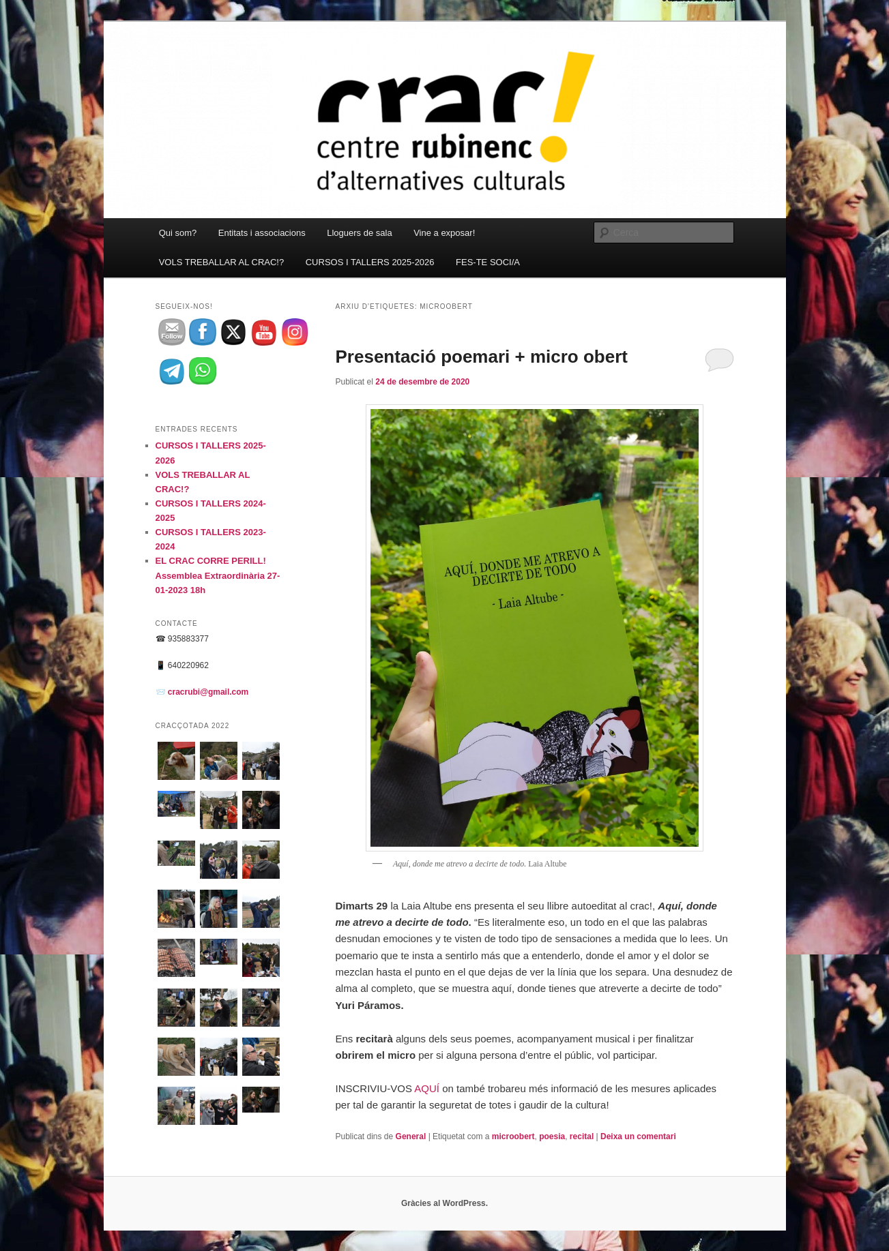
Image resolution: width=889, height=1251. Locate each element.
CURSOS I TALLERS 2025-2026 (370, 262)
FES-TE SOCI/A (488, 262)
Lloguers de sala (359, 233)
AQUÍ (426, 1088)
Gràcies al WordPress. (444, 1203)
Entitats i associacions (262, 233)
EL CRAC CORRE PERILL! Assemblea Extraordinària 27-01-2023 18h (218, 575)
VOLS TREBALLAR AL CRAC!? (222, 262)
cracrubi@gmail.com (208, 692)
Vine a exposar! (444, 233)
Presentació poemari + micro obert (482, 356)
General (411, 1136)
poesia (552, 1136)
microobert (513, 1136)
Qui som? (178, 233)
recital (582, 1136)
